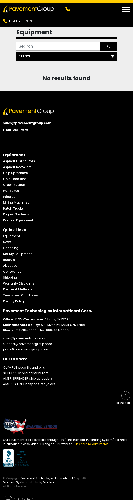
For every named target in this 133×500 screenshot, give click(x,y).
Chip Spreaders (15, 173)
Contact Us (12, 271)
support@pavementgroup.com (27, 344)
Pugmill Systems (16, 214)
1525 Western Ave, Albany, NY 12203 (42, 319)
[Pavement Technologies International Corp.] (28, 110)
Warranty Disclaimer (19, 283)
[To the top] (122, 398)
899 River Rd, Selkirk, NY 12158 (63, 325)
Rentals (9, 259)
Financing (10, 248)
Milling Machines (16, 202)
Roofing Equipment (18, 220)
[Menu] (126, 9)
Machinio (49, 482)
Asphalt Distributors (19, 161)
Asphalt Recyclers (17, 167)
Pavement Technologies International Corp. (51, 478)
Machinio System (15, 482)
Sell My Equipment (17, 254)
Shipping (10, 277)
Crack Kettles (14, 185)
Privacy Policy (14, 301)
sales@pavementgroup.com (27, 123)
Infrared (9, 196)
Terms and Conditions (21, 295)
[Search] (58, 46)
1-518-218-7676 (21, 21)
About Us (10, 265)
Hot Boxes (11, 190)
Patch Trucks (13, 208)
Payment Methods (17, 289)
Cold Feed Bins (14, 179)
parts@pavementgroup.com (25, 349)
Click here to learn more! (91, 444)
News (7, 242)
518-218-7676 (26, 330)
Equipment (11, 236)
